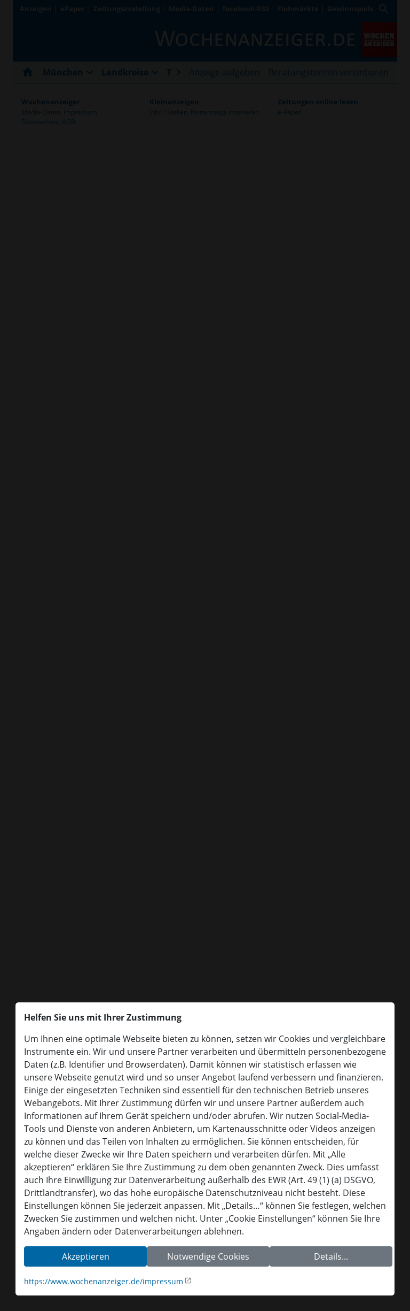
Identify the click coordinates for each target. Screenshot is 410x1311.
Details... (331, 1256)
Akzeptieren (85, 1256)
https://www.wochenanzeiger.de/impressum (103, 1281)
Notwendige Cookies (208, 1256)
